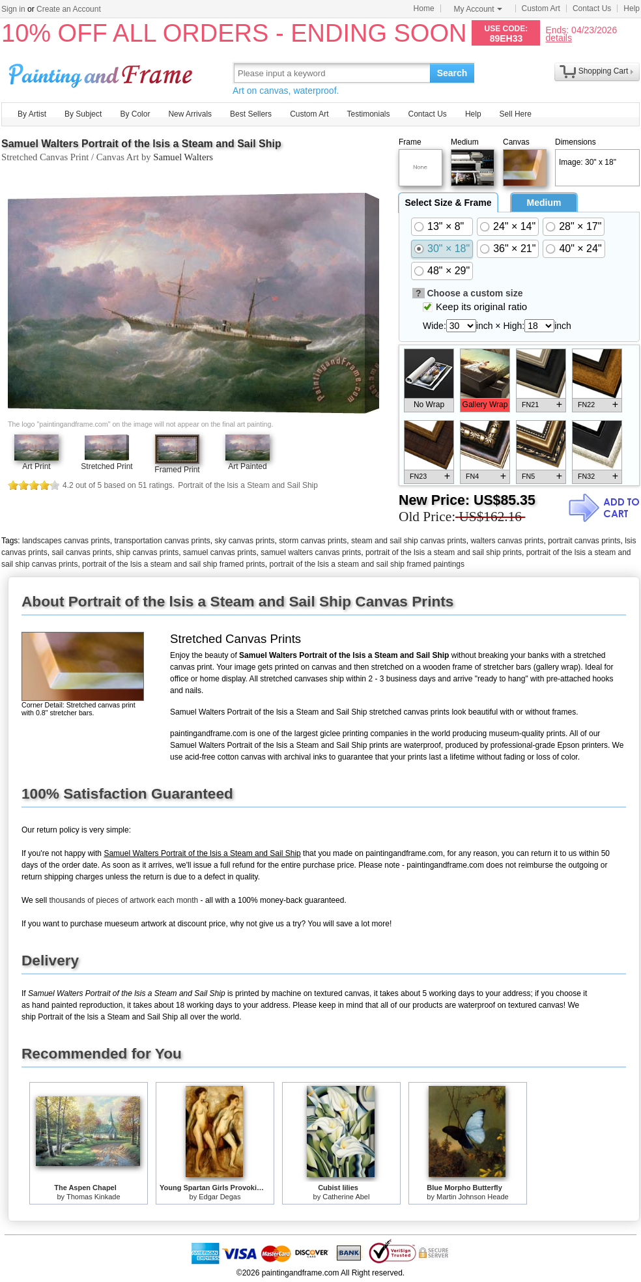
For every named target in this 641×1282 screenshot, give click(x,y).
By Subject (83, 114)
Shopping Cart (603, 71)
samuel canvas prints (220, 552)
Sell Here (516, 114)
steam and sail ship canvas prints (408, 540)
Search (452, 73)
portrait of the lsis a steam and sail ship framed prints (173, 564)
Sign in (13, 9)
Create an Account (68, 9)
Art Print (36, 466)
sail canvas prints (81, 552)
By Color (135, 114)
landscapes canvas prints (66, 540)
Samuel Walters (183, 157)
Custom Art (541, 8)
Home (424, 8)
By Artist (32, 114)
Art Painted (247, 466)
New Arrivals (190, 114)
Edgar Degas (219, 1197)
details (558, 37)
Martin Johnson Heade (472, 1197)
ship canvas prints (147, 552)
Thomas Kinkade (93, 1197)
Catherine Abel (345, 1197)
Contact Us (592, 8)
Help (631, 8)
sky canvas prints (245, 540)
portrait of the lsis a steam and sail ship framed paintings (367, 564)
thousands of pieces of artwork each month (123, 900)
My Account (478, 9)
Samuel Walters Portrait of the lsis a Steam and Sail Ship (141, 143)
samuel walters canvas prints (311, 552)
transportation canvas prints (162, 540)
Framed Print (176, 469)
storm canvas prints (313, 540)
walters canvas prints (506, 540)
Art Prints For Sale (102, 72)
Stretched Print (106, 466)
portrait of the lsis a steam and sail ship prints (443, 552)
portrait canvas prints (584, 540)
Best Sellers (251, 114)
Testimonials (368, 114)
